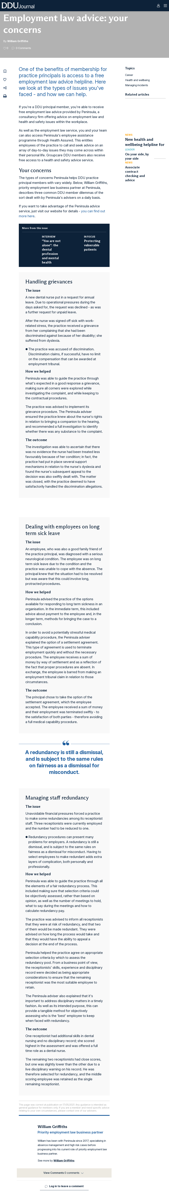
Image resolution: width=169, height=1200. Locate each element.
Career (129, 75)
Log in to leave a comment (66, 1186)
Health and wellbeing (137, 80)
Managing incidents (136, 85)
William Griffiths (17, 41)
